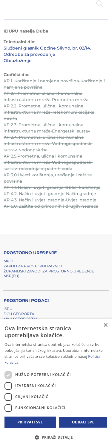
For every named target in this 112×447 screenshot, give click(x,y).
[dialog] (56, 383)
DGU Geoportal (20, 314)
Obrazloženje (18, 60)
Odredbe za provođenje (29, 54)
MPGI (8, 261)
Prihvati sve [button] (30, 422)
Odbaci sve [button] (83, 422)
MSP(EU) (11, 276)
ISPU (8, 308)
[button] (56, 437)
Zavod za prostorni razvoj (33, 266)
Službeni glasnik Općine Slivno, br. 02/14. (47, 48)
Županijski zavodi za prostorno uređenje (49, 271)
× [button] (105, 325)
